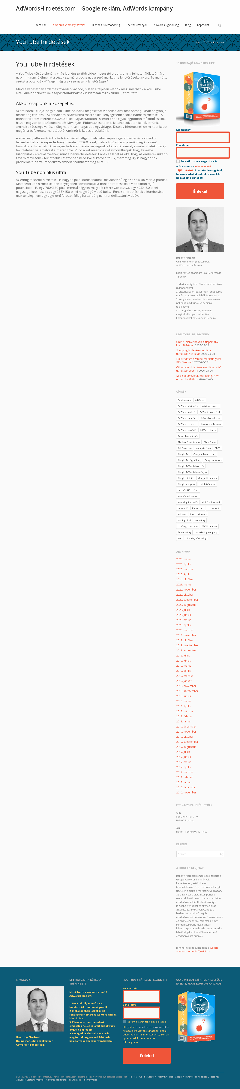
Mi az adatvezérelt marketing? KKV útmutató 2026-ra (197, 377)
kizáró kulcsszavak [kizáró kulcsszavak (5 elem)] (211, 502)
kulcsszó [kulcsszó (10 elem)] (182, 514)
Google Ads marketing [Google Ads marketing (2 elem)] (204, 454)
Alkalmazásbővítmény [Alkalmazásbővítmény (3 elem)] (189, 442)
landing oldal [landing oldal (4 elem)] (184, 520)
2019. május (183, 665)
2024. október (184, 579)
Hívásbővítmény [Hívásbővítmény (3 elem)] (207, 484)
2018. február (184, 716)
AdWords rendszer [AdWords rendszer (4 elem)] (187, 424)
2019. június (183, 660)
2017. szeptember (187, 741)
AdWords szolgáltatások (58, 1079)
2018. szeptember (187, 691)
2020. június (183, 615)
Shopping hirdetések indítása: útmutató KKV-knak (194, 352)
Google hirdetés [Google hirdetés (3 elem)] (186, 478)
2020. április (183, 625)
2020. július (183, 610)
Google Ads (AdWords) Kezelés (190, 1076)
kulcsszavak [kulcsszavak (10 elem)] (213, 508)
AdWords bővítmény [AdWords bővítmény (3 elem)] (188, 406)
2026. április (183, 564)
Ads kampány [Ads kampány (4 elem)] (184, 400)
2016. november (186, 792)
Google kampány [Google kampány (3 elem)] (186, 484)
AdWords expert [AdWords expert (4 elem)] (210, 406)
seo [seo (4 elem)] (180, 538)
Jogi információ (89, 1079)
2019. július (183, 655)
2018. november (186, 686)
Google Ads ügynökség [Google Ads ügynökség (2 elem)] (189, 460)
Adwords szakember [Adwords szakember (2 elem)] (211, 424)
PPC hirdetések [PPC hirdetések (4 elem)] (209, 526)
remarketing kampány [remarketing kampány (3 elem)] (206, 532)
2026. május (183, 559)
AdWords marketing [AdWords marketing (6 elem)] (210, 418)
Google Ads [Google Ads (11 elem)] (183, 454)
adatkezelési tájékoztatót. (154, 1027)
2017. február (184, 777)
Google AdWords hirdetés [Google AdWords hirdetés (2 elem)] (191, 466)
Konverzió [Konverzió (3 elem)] (183, 508)
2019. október (184, 640)
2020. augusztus (186, 605)
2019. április (183, 670)
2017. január (183, 782)
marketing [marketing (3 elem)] (200, 520)
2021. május (183, 584)
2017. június (183, 757)
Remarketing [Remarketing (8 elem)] (184, 532)
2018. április (183, 706)
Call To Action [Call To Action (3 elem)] (185, 448)
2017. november (186, 731)
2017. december (186, 726)
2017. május (183, 762)
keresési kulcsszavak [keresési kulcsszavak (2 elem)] (188, 496)
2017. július (183, 752)
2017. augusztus (186, 747)
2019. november (186, 635)
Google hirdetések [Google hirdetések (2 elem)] (207, 478)
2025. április (183, 574)
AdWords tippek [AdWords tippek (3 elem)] (208, 430)
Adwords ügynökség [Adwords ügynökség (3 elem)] (188, 436)
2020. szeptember (187, 599)
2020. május (183, 620)
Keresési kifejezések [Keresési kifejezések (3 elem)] (188, 490)
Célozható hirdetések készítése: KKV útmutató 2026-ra (198, 368)
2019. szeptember (187, 645)
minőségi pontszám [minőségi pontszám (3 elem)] (188, 526)
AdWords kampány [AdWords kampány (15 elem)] (187, 418)
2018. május (183, 701)
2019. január (183, 681)
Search (221, 854)
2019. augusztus (186, 650)
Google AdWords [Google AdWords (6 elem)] (213, 460)
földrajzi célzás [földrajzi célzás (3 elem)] (203, 448)
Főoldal (133, 1076)
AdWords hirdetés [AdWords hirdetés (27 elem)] (187, 412)
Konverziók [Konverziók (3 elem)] (198, 508)
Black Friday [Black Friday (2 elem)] (210, 442)
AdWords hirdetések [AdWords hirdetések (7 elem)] (210, 412)
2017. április (183, 767)
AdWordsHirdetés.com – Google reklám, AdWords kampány (94, 8)
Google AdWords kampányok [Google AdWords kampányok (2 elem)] (192, 472)
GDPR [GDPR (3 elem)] (217, 448)
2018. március (184, 711)
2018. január (183, 721)
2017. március (184, 772)
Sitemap (76, 1079)
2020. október (184, 594)
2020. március (184, 630)
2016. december (186, 787)
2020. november (186, 589)
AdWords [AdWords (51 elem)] (199, 400)
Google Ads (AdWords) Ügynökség (156, 1076)
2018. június (183, 696)
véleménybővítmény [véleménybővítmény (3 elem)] (195, 538)
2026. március (184, 569)
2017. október (184, 736)
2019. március (184, 676)
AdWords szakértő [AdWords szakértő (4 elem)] (187, 430)
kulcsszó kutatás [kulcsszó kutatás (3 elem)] (198, 514)
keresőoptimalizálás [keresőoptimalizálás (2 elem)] (188, 502)
